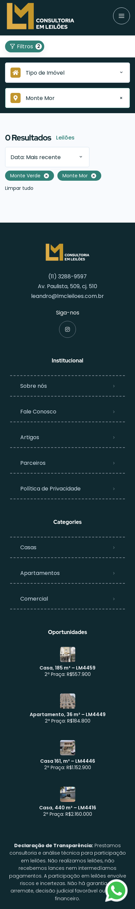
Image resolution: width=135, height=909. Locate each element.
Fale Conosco (38, 411)
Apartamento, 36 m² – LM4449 (68, 714)
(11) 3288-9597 (67, 276)
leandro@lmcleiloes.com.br (67, 296)
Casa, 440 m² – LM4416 (67, 807)
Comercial (34, 599)
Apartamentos (40, 573)
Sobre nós (33, 386)
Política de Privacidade (50, 489)
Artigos (29, 437)
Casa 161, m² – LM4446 (67, 761)
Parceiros (33, 463)
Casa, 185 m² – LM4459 (67, 667)
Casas (28, 547)
